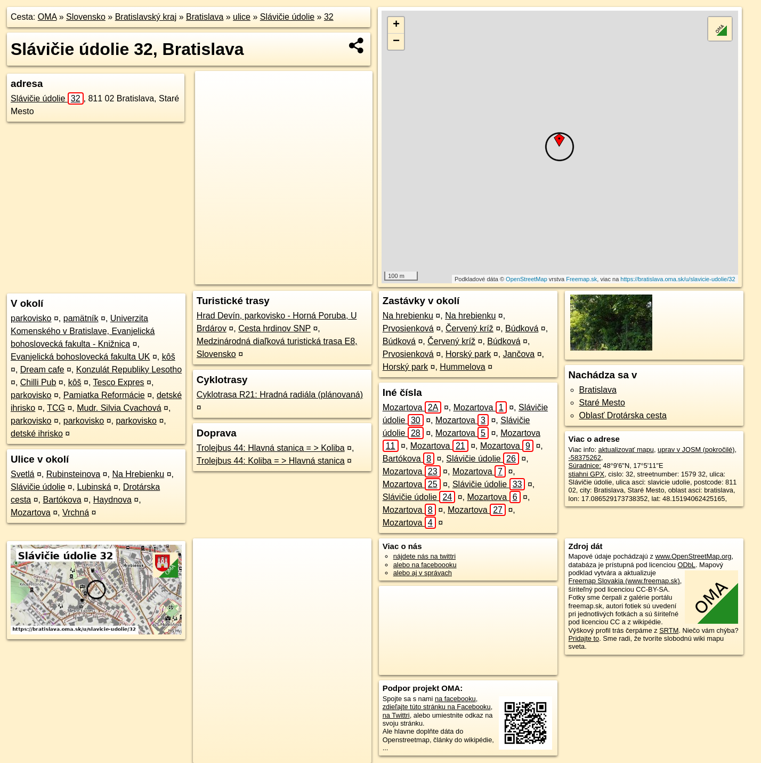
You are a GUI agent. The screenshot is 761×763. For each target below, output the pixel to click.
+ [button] (396, 25)
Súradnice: (585, 466)
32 (329, 16)
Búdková (521, 328)
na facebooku (455, 699)
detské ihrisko (37, 433)
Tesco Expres (118, 382)
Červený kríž (469, 328)
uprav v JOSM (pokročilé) (696, 450)
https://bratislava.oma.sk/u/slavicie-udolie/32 (677, 279)
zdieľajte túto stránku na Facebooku (437, 707)
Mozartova (31, 512)
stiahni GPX (587, 474)
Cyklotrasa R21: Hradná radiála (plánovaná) (280, 394)
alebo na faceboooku (425, 565)
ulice (241, 16)
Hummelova (462, 366)
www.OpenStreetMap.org (693, 556)
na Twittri (396, 715)
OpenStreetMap (526, 279)
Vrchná (75, 512)
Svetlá (22, 474)
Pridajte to (584, 638)
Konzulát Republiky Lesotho (129, 369)
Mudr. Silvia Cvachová (119, 407)
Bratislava (204, 16)
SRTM (668, 630)
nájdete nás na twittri (424, 556)
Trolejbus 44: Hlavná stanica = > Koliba (271, 447)
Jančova (519, 354)
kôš (168, 356)
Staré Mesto (602, 402)
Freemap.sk (581, 279)
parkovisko (31, 318)
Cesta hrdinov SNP (274, 328)
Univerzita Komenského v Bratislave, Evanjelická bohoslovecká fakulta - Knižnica (83, 331)
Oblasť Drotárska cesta (623, 415)
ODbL (686, 565)
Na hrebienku (408, 315)
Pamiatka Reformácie (104, 395)
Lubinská (94, 486)
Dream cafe (42, 369)
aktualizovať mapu (626, 450)
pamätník (81, 318)
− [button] (396, 42)
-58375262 (585, 458)
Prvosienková (408, 328)
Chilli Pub (38, 382)
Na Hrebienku (138, 474)
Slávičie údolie (287, 16)
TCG (56, 407)
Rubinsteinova (73, 474)
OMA (47, 16)
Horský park (468, 354)
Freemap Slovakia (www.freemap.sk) (624, 581)
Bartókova (62, 499)
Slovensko (86, 16)
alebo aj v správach (422, 573)
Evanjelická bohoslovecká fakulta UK (80, 356)
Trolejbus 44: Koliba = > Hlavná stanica (271, 460)
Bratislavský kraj (146, 16)
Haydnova (112, 499)
